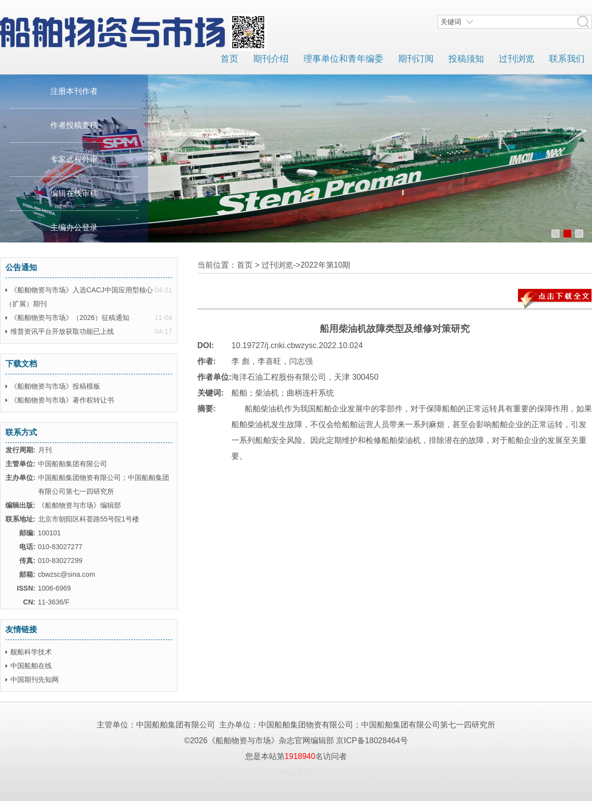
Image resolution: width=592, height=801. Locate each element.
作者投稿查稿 (74, 125)
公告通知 (21, 267)
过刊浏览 (516, 59)
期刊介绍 (271, 59)
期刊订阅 (416, 59)
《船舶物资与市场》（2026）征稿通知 (69, 317)
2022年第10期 (325, 265)
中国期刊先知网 (34, 679)
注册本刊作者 (74, 91)
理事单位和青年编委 (343, 59)
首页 (229, 59)
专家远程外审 (74, 159)
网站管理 (296, 772)
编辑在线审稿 (74, 193)
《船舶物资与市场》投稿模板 (55, 386)
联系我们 (567, 59)
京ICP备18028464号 (372, 740)
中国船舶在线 (31, 666)
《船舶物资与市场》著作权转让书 (62, 400)
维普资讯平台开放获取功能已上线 (62, 331)
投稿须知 (466, 59)
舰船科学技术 (31, 652)
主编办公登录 (74, 227)
